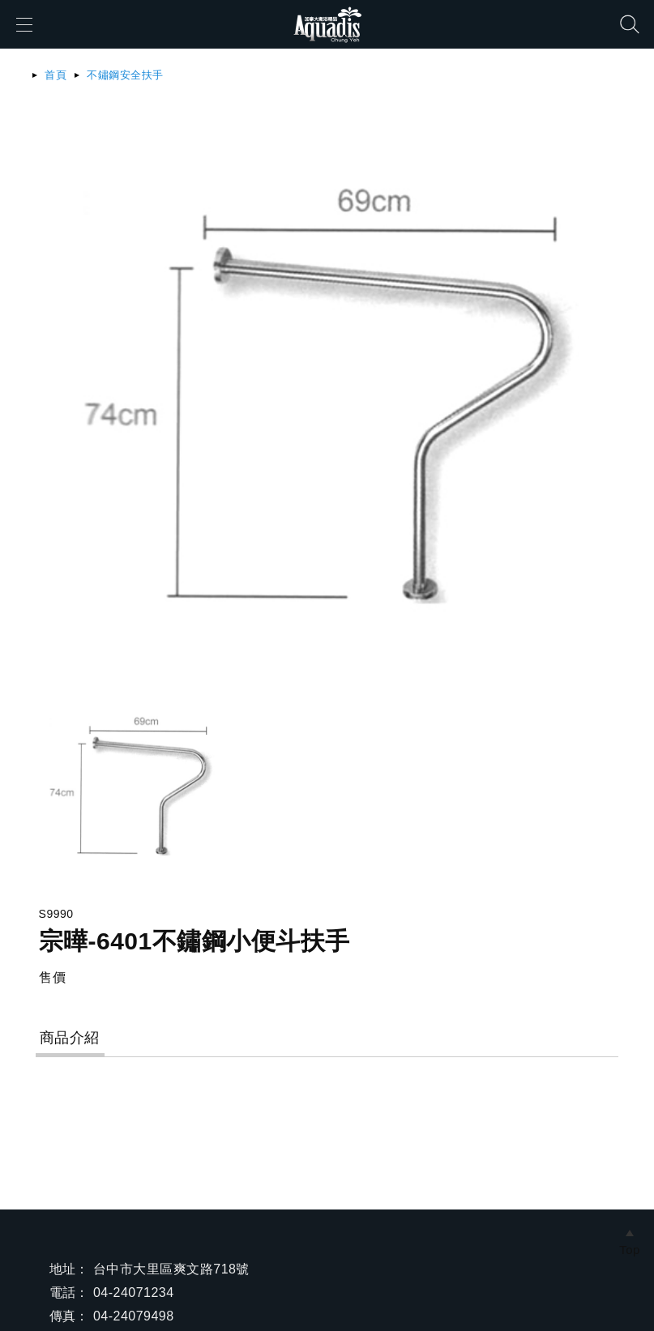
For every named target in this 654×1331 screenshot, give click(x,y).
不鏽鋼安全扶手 (125, 75)
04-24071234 (133, 1292)
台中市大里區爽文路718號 (171, 1269)
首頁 (55, 75)
